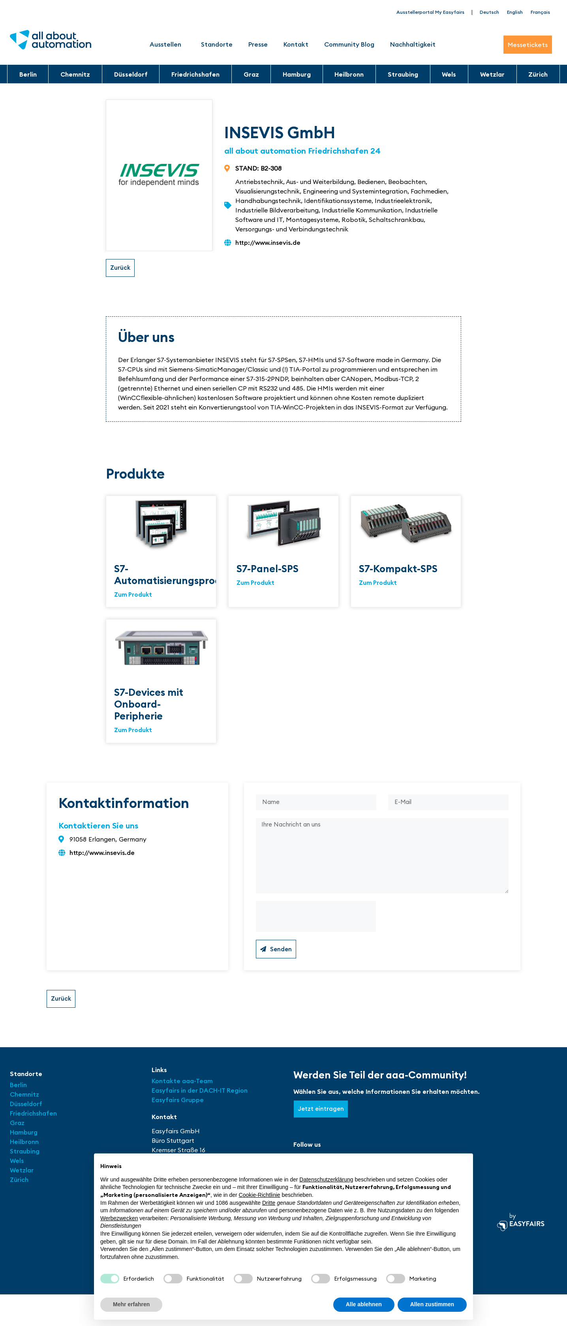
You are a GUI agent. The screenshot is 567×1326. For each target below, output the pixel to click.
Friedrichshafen (195, 74)
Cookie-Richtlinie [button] (259, 1195)
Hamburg (297, 74)
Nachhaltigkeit (413, 44)
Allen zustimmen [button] (432, 1304)
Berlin (28, 74)
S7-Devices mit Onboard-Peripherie (148, 705)
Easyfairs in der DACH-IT (189, 1097)
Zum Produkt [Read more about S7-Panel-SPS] (255, 584)
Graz (251, 74)
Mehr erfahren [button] (131, 1304)
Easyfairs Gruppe (178, 1107)
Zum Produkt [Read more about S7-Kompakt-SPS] (378, 584)
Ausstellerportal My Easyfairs (430, 12)
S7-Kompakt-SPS (398, 569)
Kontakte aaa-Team (182, 1088)
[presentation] (316, 923)
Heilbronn (349, 74)
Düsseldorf (131, 74)
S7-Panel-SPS (268, 569)
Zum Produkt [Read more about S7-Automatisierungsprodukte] (133, 595)
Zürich (538, 74)
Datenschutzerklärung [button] (326, 1179)
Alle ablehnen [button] (364, 1304)
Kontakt (296, 44)
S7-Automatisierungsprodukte (178, 575)
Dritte (268, 1203)
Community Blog (349, 44)
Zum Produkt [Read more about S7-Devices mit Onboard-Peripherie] (133, 732)
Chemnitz (75, 74)
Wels (449, 74)
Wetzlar (492, 74)
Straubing (403, 74)
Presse (258, 44)
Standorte (217, 44)
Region (237, 1097)
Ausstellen (167, 44)
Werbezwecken (119, 1218)
